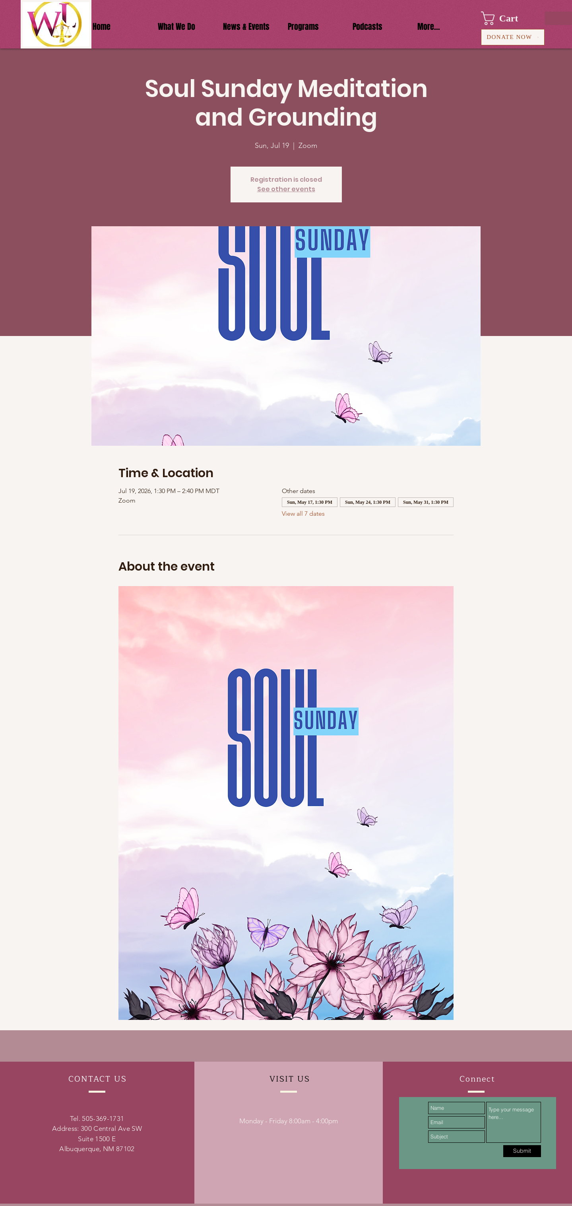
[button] (507, 18)
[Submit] (522, 1151)
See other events (286, 189)
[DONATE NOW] (513, 37)
